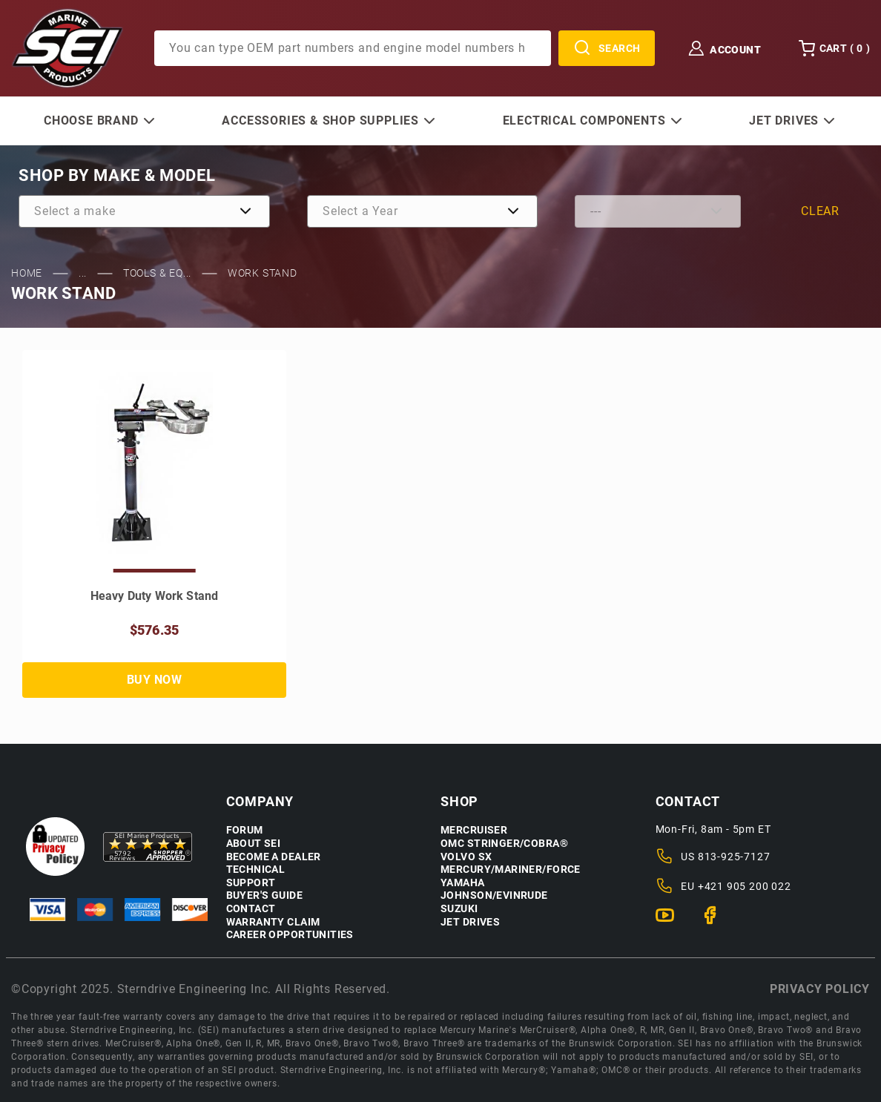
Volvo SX (466, 856)
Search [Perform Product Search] (607, 48)
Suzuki (459, 908)
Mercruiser (473, 830)
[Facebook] (716, 922)
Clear (820, 211)
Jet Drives (470, 922)
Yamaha (462, 882)
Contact (251, 908)
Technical (256, 869)
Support (251, 882)
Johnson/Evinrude (494, 895)
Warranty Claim (273, 922)
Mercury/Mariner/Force (510, 869)
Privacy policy (820, 989)
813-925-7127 (734, 856)
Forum (244, 830)
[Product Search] (352, 48)
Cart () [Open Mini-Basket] (834, 48)
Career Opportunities (290, 934)
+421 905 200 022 (744, 886)
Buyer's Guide (264, 895)
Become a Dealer (273, 856)
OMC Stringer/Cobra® (504, 843)
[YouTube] (671, 922)
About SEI (253, 843)
